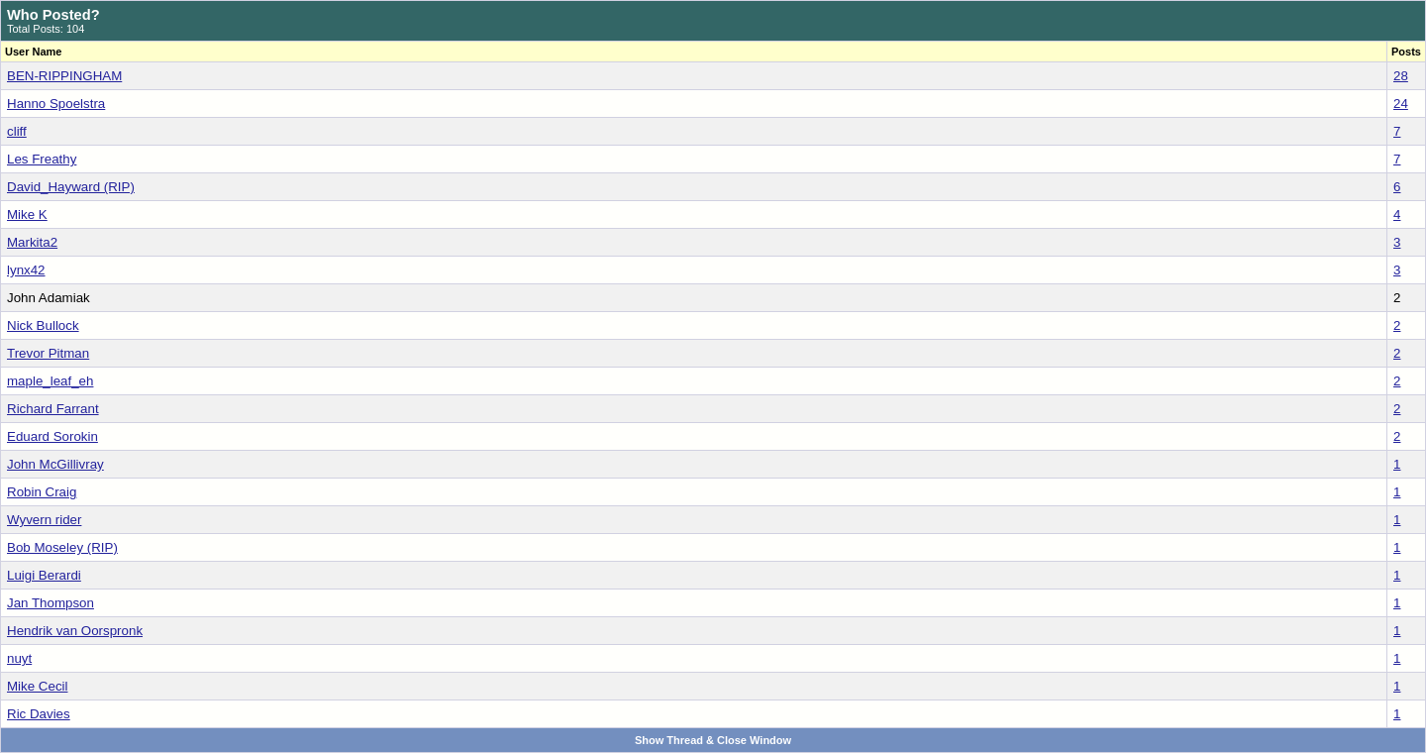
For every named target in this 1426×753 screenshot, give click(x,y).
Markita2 (32, 242)
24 (1400, 103)
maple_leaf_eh (50, 381)
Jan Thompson (50, 602)
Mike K (27, 214)
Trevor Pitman (48, 353)
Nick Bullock (43, 325)
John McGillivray (55, 464)
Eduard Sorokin (52, 436)
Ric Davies (38, 713)
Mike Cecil (37, 686)
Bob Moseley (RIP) (62, 547)
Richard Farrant (53, 408)
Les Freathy (41, 159)
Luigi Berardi (44, 575)
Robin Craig (41, 491)
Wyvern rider (44, 519)
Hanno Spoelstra (56, 103)
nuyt (19, 658)
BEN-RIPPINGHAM (64, 75)
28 (1400, 75)
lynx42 (26, 270)
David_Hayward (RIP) (71, 186)
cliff (17, 131)
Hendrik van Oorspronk (75, 630)
